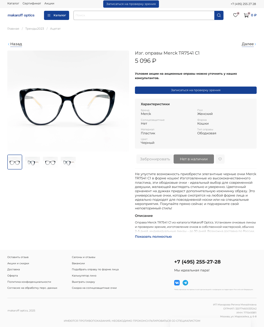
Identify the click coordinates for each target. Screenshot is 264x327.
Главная (13, 28)
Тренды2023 (34, 28)
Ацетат (55, 28)
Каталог (13, 3)
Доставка (13, 269)
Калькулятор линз (84, 275)
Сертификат (32, 3)
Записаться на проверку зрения (131, 4)
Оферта (12, 275)
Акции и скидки (18, 263)
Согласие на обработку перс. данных (32, 287)
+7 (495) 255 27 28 (243, 4)
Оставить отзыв (18, 257)
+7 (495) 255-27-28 (197, 262)
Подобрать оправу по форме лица (95, 269)
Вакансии (78, 263)
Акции (49, 3)
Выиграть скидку (83, 281)
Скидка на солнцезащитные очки (94, 287)
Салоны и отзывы (83, 257)
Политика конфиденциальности (29, 281)
